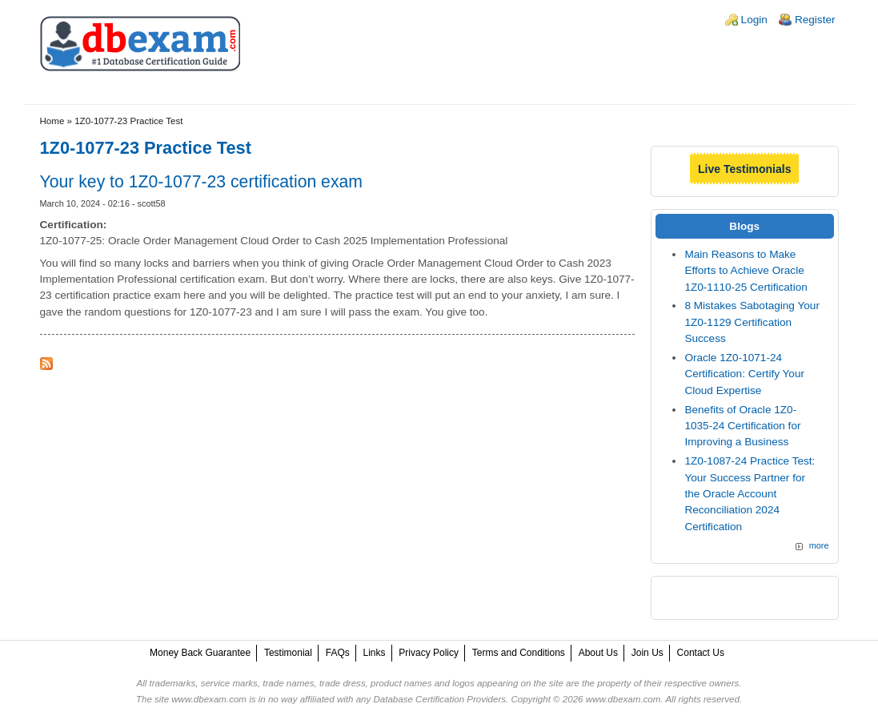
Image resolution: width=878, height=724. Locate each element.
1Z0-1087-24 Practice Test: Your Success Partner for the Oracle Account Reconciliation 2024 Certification (749, 494)
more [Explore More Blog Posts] (819, 545)
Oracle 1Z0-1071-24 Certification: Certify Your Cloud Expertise (744, 374)
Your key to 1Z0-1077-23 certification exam (201, 181)
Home (52, 121)
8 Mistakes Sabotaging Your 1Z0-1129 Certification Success (752, 322)
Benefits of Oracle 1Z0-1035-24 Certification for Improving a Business (742, 426)
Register (815, 20)
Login (754, 20)
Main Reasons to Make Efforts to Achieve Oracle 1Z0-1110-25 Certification (745, 270)
